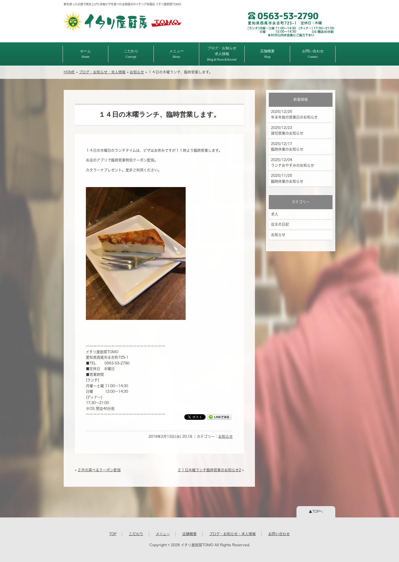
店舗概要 (267, 53)
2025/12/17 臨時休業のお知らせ (287, 146)
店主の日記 (280, 224)
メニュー (176, 53)
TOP (112, 534)
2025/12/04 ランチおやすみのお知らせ (292, 162)
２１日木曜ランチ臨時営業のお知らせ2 (209, 470)
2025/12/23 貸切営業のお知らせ (287, 130)
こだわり (131, 53)
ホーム (85, 53)
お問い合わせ (313, 53)
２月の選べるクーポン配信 (99, 470)
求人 (274, 214)
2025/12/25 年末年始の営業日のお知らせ (294, 114)
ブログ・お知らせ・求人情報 (102, 72)
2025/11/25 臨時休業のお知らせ (287, 178)
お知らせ (137, 72)
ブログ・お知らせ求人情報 (222, 53)
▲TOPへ (316, 511)
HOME (69, 72)
